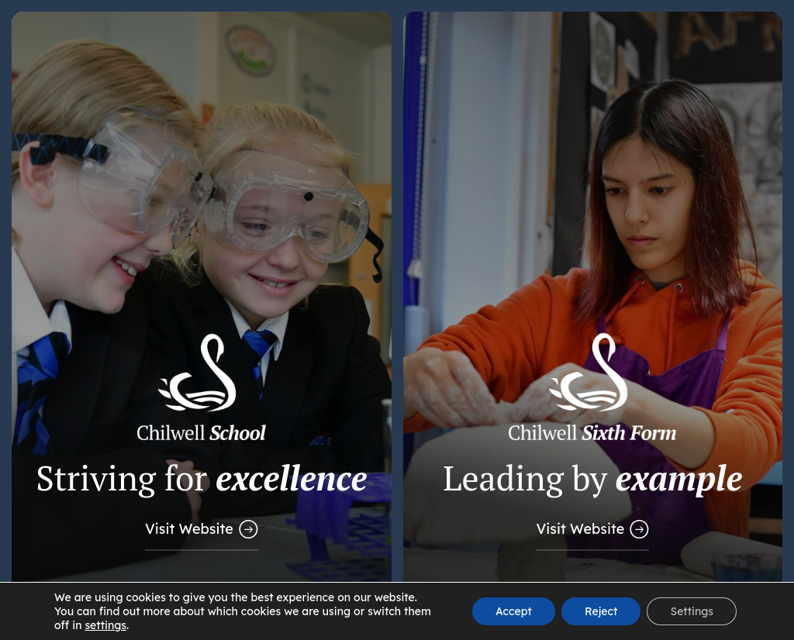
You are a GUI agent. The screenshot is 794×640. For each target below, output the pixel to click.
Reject (601, 611)
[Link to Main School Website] (202, 320)
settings (105, 625)
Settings (691, 611)
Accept (513, 611)
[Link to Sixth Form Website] (593, 320)
